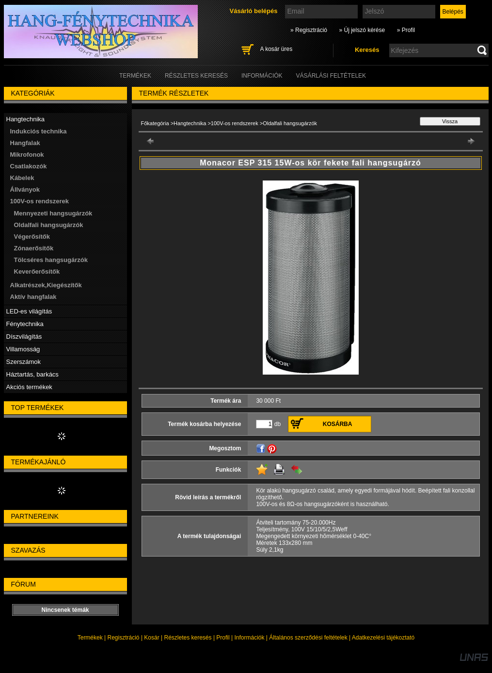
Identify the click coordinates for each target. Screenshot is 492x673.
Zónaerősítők (34, 248)
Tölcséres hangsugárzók (51, 259)
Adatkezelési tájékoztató (383, 637)
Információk (249, 637)
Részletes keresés (188, 637)
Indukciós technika (38, 131)
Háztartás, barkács (32, 374)
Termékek (90, 637)
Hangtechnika (190, 123)
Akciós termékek (29, 387)
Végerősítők (32, 236)
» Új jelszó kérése (362, 30)
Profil (222, 637)
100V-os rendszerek (234, 123)
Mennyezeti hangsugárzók (53, 213)
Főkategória (155, 123)
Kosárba (337, 424)
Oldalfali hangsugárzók (48, 225)
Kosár (151, 637)
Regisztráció (124, 637)
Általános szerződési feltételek (308, 637)
